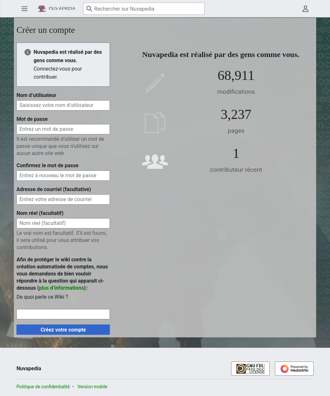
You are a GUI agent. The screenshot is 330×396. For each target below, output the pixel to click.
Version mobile (93, 386)
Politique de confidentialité (43, 386)
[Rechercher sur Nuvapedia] (143, 8)
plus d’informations (61, 288)
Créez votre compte (63, 330)
